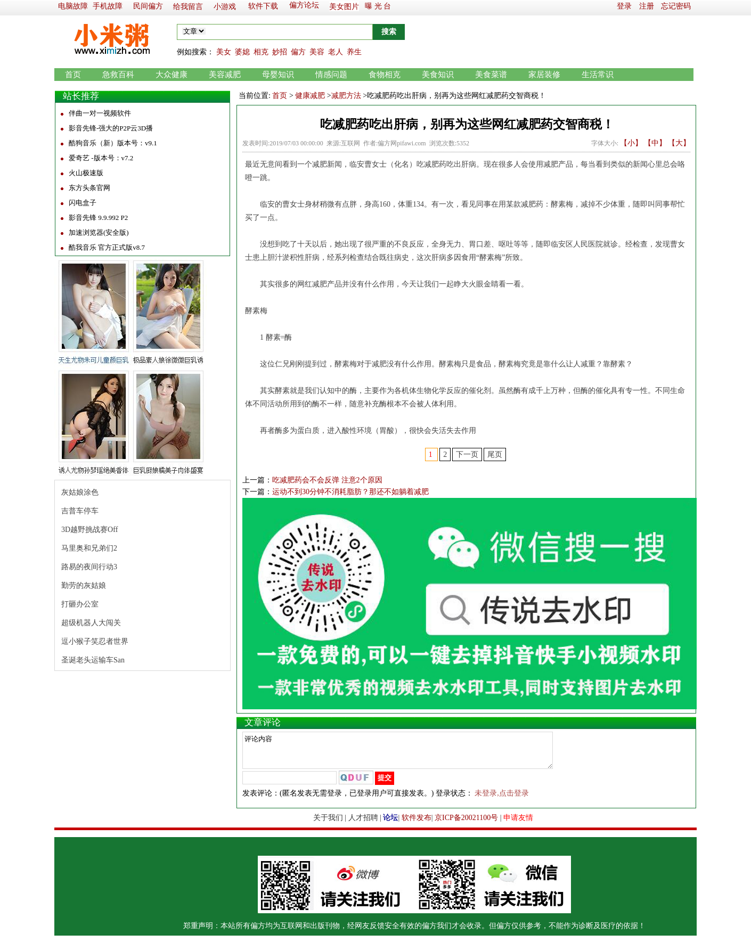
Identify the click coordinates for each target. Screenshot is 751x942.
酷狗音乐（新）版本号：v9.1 (113, 143)
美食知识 (438, 74)
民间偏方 (148, 6)
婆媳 (242, 52)
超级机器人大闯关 (91, 623)
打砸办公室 (80, 604)
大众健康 (171, 74)
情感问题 (331, 74)
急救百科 (118, 74)
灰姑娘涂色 (80, 492)
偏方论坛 (304, 5)
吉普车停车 (80, 511)
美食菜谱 (491, 74)
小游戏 (225, 7)
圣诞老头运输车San (93, 660)
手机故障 (108, 6)
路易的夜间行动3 (89, 567)
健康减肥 (310, 96)
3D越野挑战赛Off (89, 530)
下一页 (467, 454)
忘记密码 (676, 6)
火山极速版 (86, 173)
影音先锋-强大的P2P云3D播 (111, 128)
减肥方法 (346, 96)
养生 (354, 52)
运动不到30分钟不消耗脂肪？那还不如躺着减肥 (350, 492)
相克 (261, 52)
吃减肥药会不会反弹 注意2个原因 (327, 480)
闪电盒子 (82, 203)
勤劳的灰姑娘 (83, 585)
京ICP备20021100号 (466, 824)
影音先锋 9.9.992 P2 (98, 218)
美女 (223, 52)
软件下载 (263, 6)
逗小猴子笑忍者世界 (94, 641)
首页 (73, 74)
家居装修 (544, 74)
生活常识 (598, 74)
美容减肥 (225, 74)
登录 (624, 6)
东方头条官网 (89, 188)
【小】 (631, 143)
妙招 (279, 52)
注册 (646, 6)
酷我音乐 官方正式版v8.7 (107, 247)
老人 (335, 52)
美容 (316, 52)
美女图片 (344, 7)
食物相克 (385, 74)
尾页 (494, 454)
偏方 (298, 52)
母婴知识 (278, 74)
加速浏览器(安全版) (99, 232)
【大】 (679, 143)
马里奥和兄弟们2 (89, 548)
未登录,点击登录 (502, 800)
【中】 (655, 143)
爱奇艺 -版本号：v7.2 (101, 158)
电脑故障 (73, 6)
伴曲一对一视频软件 (100, 113)
